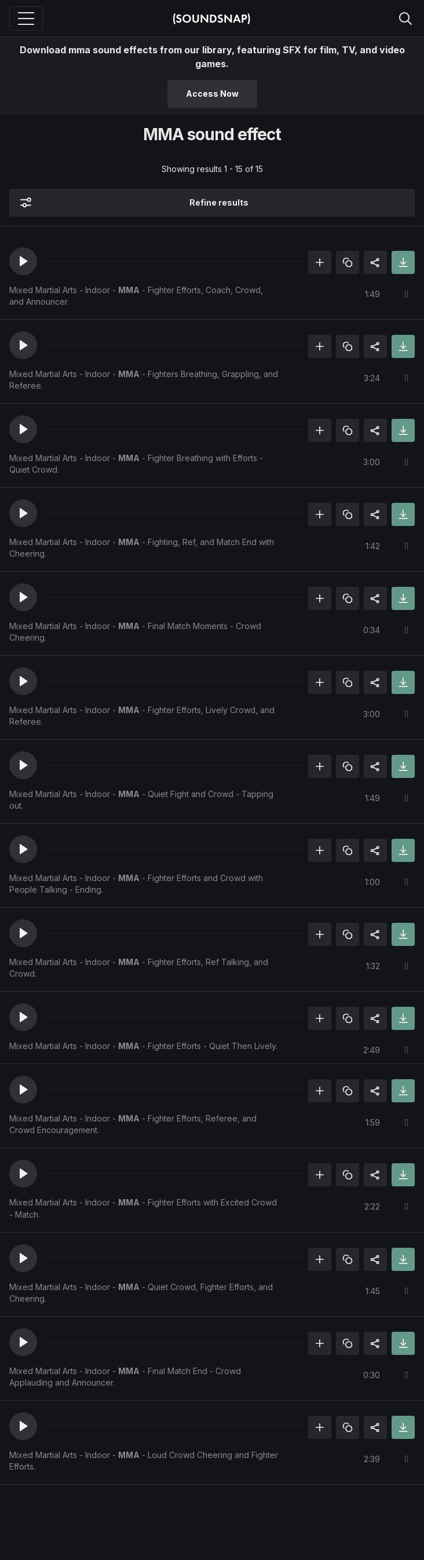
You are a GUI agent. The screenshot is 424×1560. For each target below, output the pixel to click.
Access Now (212, 93)
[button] (23, 261)
